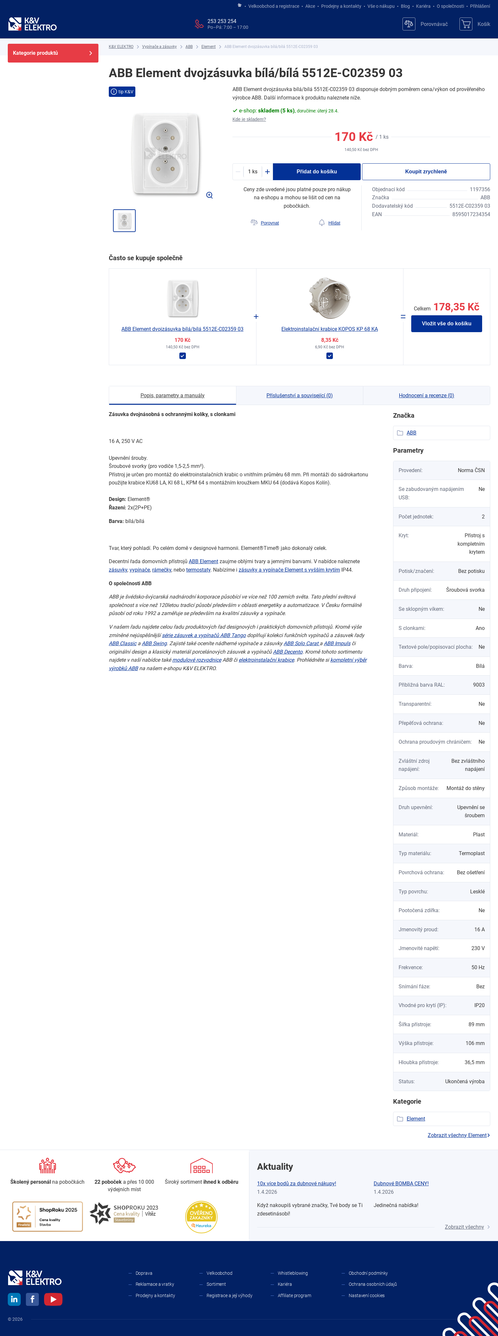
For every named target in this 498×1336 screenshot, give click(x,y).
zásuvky (118, 570)
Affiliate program (294, 1295)
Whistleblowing (293, 1273)
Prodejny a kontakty (341, 6)
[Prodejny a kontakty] (124, 1175)
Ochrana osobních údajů (373, 1284)
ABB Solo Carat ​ (302, 643)
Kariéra (423, 6)
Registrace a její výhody (230, 1295)
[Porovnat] (264, 222)
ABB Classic (122, 643)
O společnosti (450, 6)
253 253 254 (222, 21)
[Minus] (238, 172)
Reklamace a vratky (155, 1284)
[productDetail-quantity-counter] (253, 171)
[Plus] (267, 172)
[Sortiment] (201, 1172)
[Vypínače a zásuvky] (159, 47)
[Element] (208, 47)
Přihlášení (478, 6)
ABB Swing (154, 643)
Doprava (144, 1273)
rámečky (161, 570)
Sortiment (216, 1284)
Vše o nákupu (381, 6)
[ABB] (189, 47)
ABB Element (203, 561)
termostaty (198, 570)
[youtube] (53, 1300)
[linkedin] (14, 1300)
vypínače (140, 570)
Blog (405, 6)
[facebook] (32, 1300)
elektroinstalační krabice (266, 660)
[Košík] (474, 23)
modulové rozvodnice (196, 660)
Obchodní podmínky (368, 1273)
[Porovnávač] (425, 23)
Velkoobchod (219, 1273)
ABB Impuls (337, 643)
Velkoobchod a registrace (273, 6)
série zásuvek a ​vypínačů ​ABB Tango (204, 635)
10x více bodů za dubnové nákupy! (296, 1183)
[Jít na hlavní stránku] (239, 5)
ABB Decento (287, 652)
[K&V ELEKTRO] (32, 24)
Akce (310, 6)
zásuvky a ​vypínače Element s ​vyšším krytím (289, 570)
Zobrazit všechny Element (459, 1135)
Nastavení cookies (367, 1295)
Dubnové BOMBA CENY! (401, 1183)
